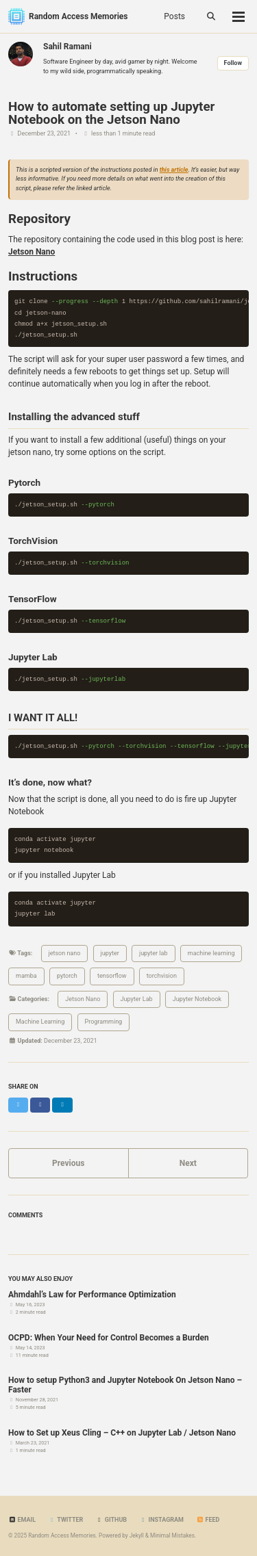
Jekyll (137, 1535)
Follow (233, 63)
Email (22, 1519)
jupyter (110, 953)
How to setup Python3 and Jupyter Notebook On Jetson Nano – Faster (125, 1385)
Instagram (161, 1519)
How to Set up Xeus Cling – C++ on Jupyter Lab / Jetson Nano (122, 1433)
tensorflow (112, 975)
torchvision (162, 975)
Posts (174, 16)
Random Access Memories (78, 16)
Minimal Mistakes (172, 1535)
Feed (207, 1519)
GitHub (111, 1519)
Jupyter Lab (137, 999)
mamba (26, 975)
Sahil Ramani (67, 46)
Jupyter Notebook (197, 999)
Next (188, 1163)
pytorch (67, 975)
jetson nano (65, 953)
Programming (104, 1021)
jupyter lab (153, 953)
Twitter (65, 1519)
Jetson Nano (82, 999)
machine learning (211, 953)
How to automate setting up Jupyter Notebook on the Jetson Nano (111, 113)
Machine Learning (40, 1021)
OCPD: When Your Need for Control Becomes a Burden (108, 1338)
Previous (68, 1163)
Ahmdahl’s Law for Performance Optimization (92, 1294)
